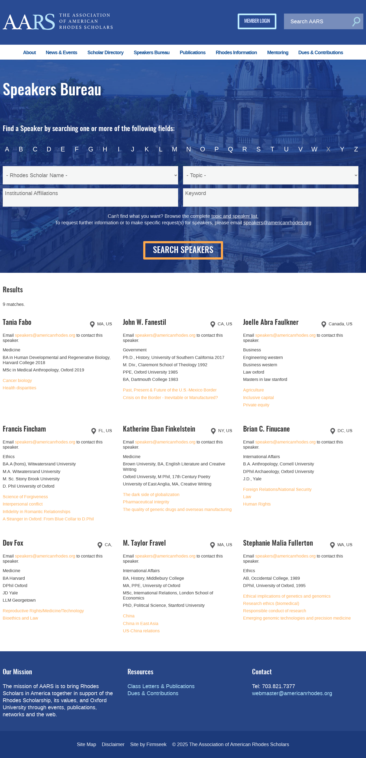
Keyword (195, 193)
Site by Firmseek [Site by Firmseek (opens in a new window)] (148, 744)
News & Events (61, 52)
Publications (192, 52)
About (29, 52)
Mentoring (277, 52)
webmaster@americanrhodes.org (292, 693)
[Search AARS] (317, 21)
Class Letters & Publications (161, 686)
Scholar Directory (105, 52)
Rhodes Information (236, 52)
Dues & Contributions (320, 52)
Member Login (257, 21)
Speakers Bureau (151, 52)
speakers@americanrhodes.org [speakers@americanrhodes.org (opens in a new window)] (45, 335)
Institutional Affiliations (31, 193)
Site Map (86, 744)
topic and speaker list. (235, 216)
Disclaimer (113, 744)
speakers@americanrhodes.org (277, 222)
